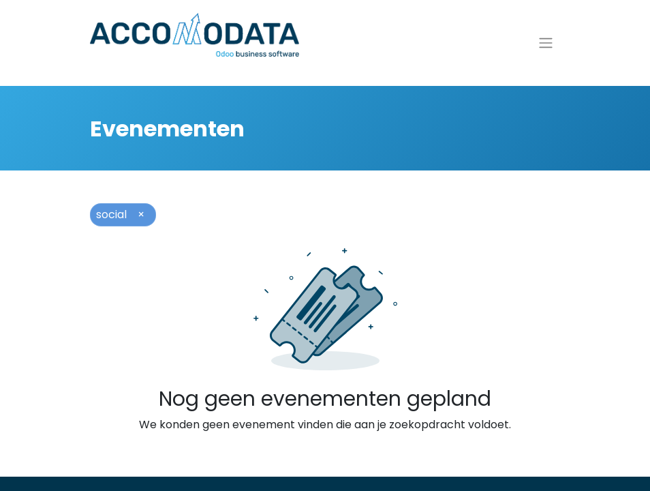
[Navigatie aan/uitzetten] (545, 48)
